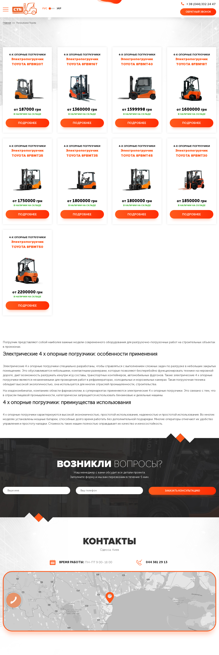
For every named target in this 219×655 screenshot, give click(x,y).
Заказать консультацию (182, 491)
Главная (7, 23)
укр (59, 8)
